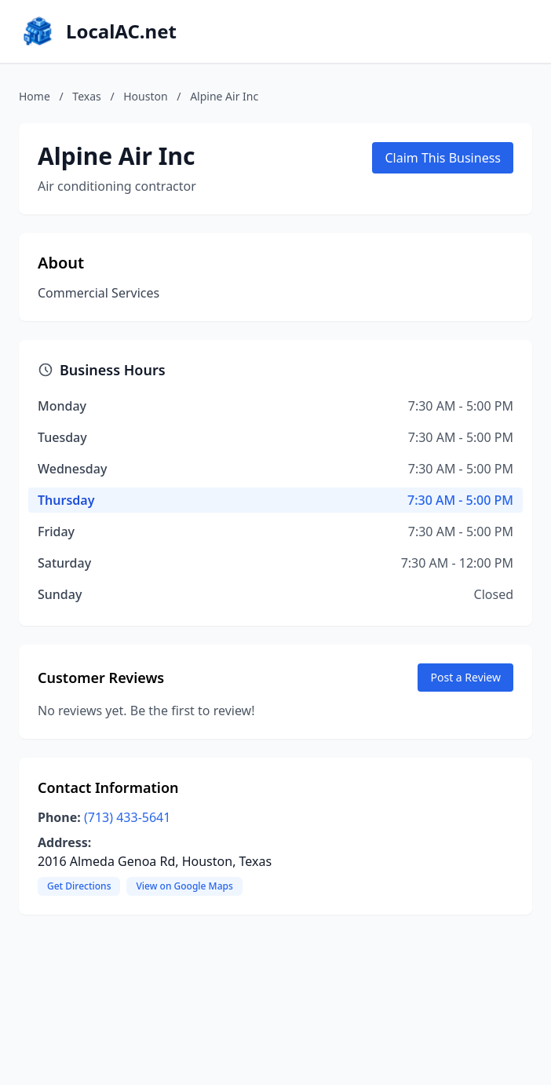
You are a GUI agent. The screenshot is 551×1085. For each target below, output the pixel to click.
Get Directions (79, 886)
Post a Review (465, 677)
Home (34, 96)
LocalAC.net (121, 31)
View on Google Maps (184, 886)
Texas (86, 96)
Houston (145, 96)
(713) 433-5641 (127, 817)
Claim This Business (443, 157)
